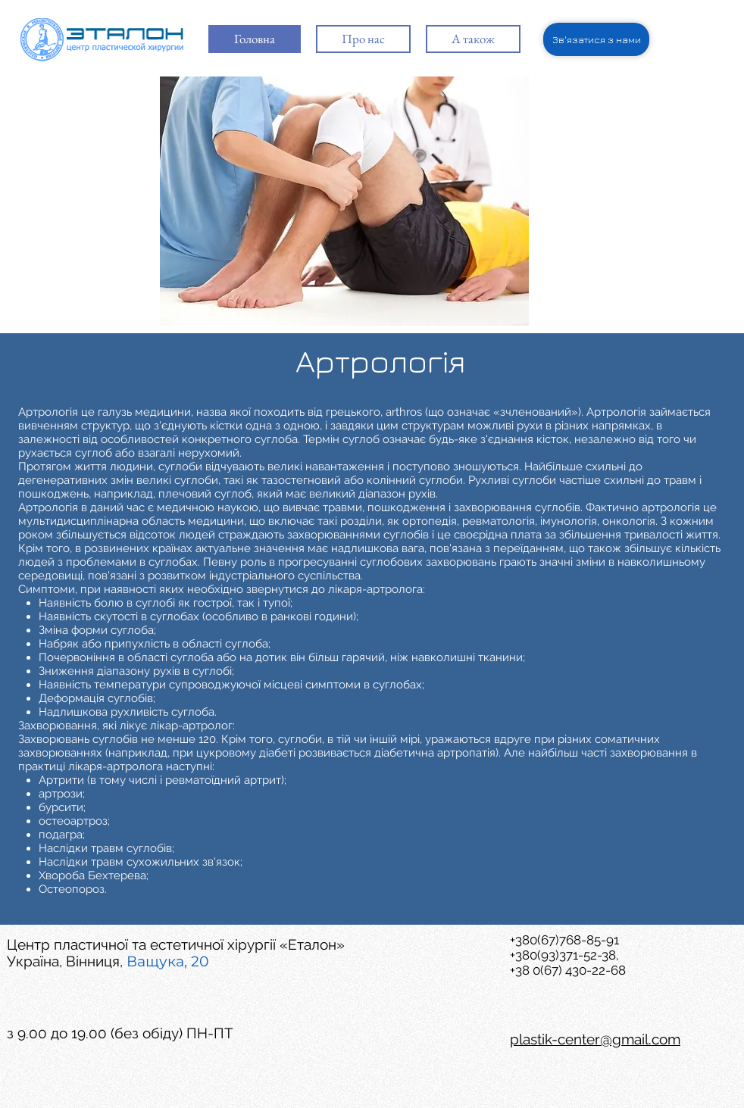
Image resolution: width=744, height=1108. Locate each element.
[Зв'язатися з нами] (596, 39)
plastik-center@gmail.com (595, 1039)
